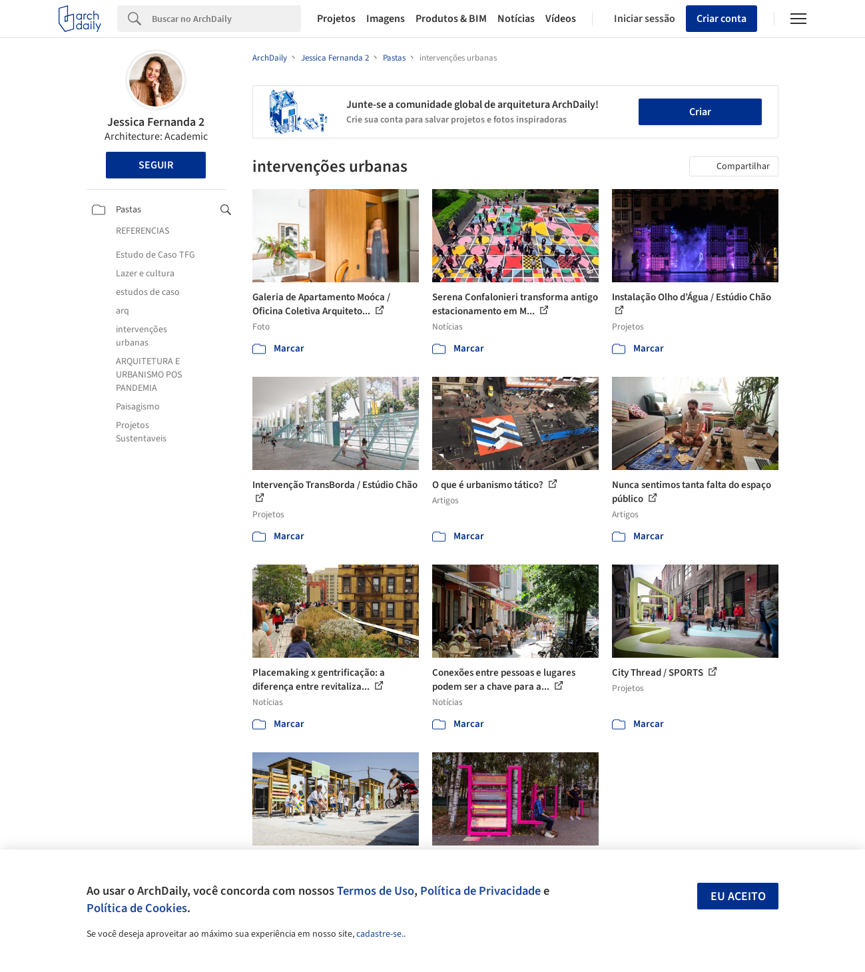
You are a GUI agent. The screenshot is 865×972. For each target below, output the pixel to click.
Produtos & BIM (451, 18)
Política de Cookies (137, 908)
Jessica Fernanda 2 (155, 122)
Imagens (385, 18)
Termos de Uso (375, 890)
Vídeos (560, 18)
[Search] (226, 18)
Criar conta (721, 18)
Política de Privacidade (480, 890)
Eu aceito (738, 896)
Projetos (336, 18)
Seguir (156, 165)
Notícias (516, 18)
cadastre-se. (380, 934)
